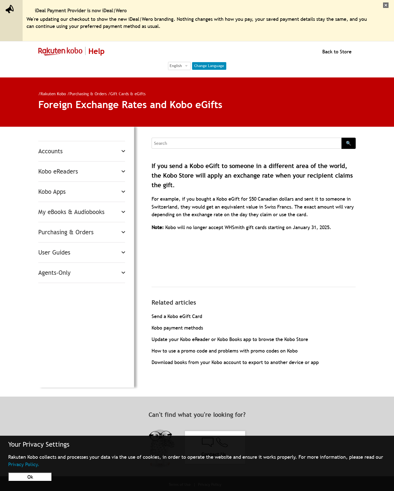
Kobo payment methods (177, 328)
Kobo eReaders (58, 171)
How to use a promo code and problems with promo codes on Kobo (225, 351)
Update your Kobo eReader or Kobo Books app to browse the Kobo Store (230, 339)
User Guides (54, 252)
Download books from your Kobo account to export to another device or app (235, 362)
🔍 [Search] (348, 143)
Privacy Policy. (23, 464)
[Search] (246, 143)
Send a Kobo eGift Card (177, 316)
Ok (30, 477)
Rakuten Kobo (51, 93)
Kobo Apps (52, 191)
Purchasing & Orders (86, 93)
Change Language (209, 65)
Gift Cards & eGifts (125, 93)
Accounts (50, 151)
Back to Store (336, 51)
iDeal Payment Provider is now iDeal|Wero (81, 10)
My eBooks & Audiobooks (71, 212)
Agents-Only (54, 272)
